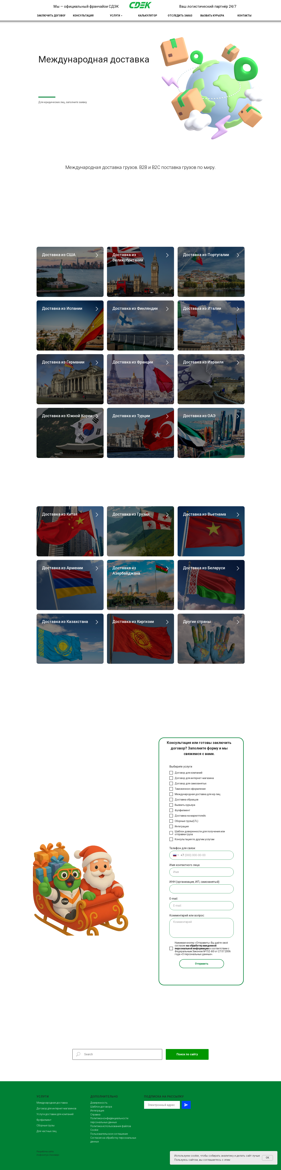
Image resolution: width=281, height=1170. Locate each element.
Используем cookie (186, 1155)
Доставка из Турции (131, 416)
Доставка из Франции (132, 362)
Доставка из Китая (59, 514)
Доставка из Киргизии (133, 621)
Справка (95, 1114)
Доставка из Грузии (130, 514)
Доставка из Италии (202, 308)
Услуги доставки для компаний (55, 1114)
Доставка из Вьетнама (204, 514)
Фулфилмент (44, 1119)
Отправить (201, 963)
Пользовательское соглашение (109, 1133)
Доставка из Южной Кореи (67, 416)
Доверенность (99, 1102)
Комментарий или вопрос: (186, 915)
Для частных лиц (46, 1131)
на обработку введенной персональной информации (195, 947)
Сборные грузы (45, 1125)
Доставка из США (58, 255)
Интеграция (97, 1110)
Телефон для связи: (182, 848)
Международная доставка (52, 1102)
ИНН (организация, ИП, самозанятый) (194, 881)
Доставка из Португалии (206, 255)
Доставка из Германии (63, 362)
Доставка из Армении (62, 568)
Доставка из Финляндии (135, 308)
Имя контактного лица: (184, 865)
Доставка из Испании (62, 308)
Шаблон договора (101, 1106)
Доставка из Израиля (203, 362)
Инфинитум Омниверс (48, 1155)
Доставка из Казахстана (65, 621)
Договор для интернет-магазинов (56, 1108)
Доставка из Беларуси (204, 568)
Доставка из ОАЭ (199, 416)
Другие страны (197, 621)
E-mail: (173, 898)
